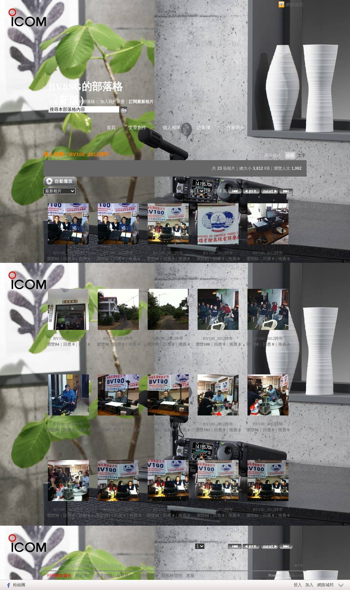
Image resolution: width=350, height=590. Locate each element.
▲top (298, 565)
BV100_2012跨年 (89, 154)
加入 (309, 584)
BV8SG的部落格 (86, 86)
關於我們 (84, 575)
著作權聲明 (147, 575)
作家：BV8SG (61, 95)
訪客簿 (203, 127)
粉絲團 (19, 584)
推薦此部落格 (82, 101)
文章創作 (137, 127)
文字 (301, 155)
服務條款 (125, 575)
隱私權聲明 (172, 575)
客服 (190, 575)
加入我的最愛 (112, 101)
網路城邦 (294, 4)
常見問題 (104, 575)
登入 (298, 584)
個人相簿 (171, 127)
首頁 (111, 127)
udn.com (296, 575)
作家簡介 (235, 127)
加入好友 (57, 101)
